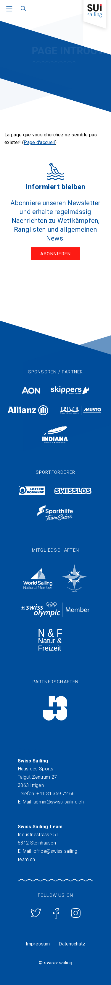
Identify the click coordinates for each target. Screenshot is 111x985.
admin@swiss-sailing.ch (58, 802)
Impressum (38, 944)
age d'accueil (41, 142)
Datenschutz (72, 944)
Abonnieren (55, 254)
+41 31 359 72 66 (55, 793)
